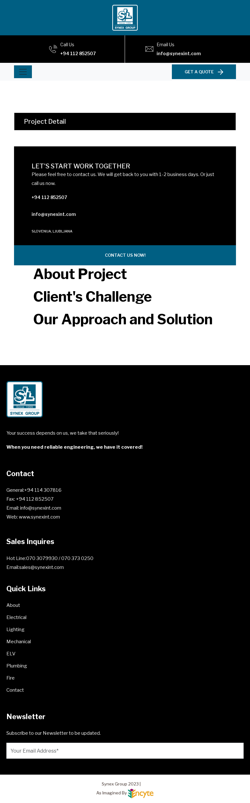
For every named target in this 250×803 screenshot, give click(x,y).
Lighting (15, 629)
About (13, 605)
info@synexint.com (179, 53)
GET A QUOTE (204, 71)
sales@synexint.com (41, 567)
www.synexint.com (39, 517)
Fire (10, 678)
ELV (11, 654)
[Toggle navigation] (23, 71)
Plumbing (16, 666)
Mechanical (18, 642)
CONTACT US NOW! (125, 255)
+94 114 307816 (43, 490)
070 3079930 (42, 558)
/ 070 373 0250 (76, 558)
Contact (15, 690)
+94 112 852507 (78, 53)
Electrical (16, 617)
